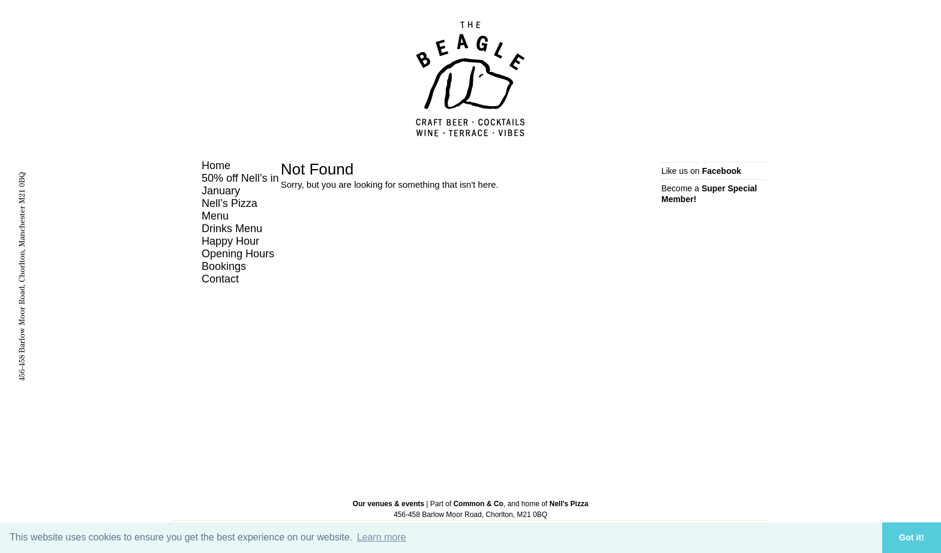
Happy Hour (230, 241)
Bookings (224, 266)
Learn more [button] (381, 537)
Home (216, 166)
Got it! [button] (911, 537)
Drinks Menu (232, 229)
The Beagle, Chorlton (470, 79)
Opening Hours (238, 254)
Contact (220, 279)
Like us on (701, 171)
